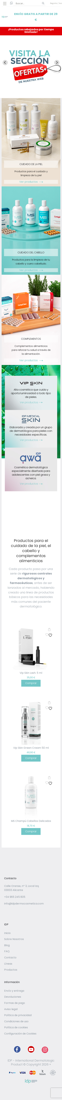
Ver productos (31, 182)
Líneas (8, 964)
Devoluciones (12, 997)
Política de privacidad (18, 1015)
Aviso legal (11, 1009)
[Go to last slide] (5, 62)
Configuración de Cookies (20, 1033)
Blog (7, 945)
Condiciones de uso (16, 1021)
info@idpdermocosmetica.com (24, 903)
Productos (10, 970)
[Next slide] (56, 62)
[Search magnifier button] (43, 3)
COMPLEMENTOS (31, 339)
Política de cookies (16, 1027)
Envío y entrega (14, 991)
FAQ (7, 951)
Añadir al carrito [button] (49, 629)
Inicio (7, 933)
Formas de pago (14, 1003)
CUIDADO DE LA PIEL (31, 164)
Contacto (10, 957)
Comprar (31, 683)
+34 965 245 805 (14, 897)
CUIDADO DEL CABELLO (31, 252)
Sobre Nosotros (14, 939)
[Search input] (28, 3)
